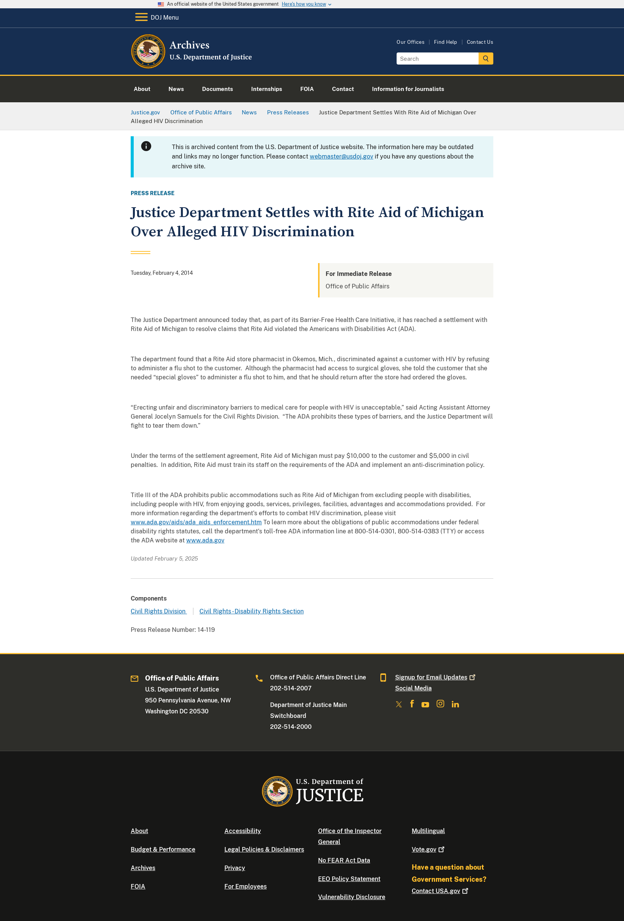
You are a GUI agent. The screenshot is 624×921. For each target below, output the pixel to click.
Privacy (234, 868)
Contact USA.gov (441, 891)
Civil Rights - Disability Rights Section (251, 611)
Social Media (413, 688)
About (139, 831)
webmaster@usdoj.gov (341, 156)
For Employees (245, 886)
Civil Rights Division (159, 611)
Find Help (445, 42)
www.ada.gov (205, 540)
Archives (143, 868)
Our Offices (411, 42)
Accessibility (242, 831)
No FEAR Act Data (344, 860)
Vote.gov (429, 849)
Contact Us (480, 42)
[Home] (192, 66)
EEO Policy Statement (349, 878)
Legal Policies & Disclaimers (264, 849)
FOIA (138, 886)
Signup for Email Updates (436, 677)
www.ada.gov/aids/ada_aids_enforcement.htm (196, 522)
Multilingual (428, 831)
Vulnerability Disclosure (351, 897)
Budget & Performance (163, 849)
